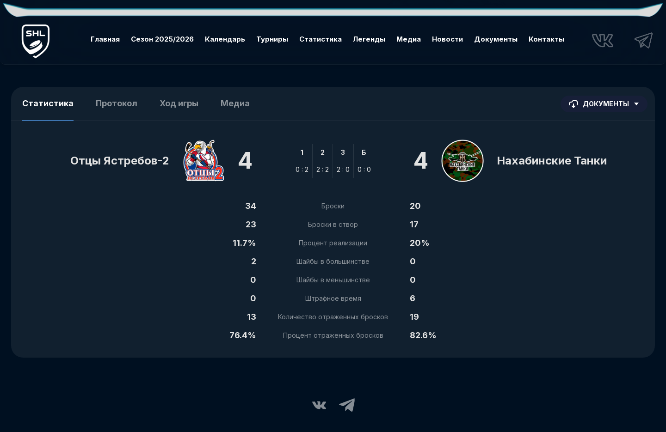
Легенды (369, 39)
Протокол (116, 103)
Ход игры (179, 103)
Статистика (320, 39)
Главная (105, 39)
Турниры (272, 39)
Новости (447, 39)
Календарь (225, 39)
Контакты (546, 39)
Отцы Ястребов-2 (119, 160)
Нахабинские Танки (552, 160)
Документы (496, 39)
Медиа (408, 39)
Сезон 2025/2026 (162, 39)
